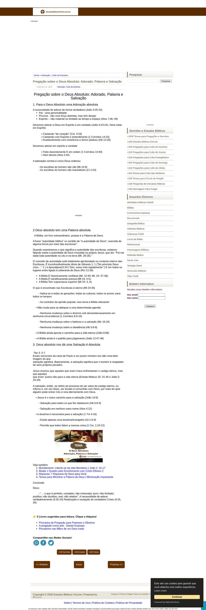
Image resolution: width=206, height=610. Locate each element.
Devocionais (133, 218)
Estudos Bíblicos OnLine (67, 594)
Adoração (45, 75)
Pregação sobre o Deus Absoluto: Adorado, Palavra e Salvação (77, 81)
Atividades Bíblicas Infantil (140, 202)
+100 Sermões (64, 552)
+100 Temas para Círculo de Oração (145, 178)
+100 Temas (94, 552)
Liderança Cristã (135, 234)
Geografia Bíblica (135, 223)
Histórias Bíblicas (135, 228)
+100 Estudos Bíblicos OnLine (142, 141)
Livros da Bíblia (135, 239)
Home (37, 75)
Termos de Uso (81, 602)
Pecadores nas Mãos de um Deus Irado (61, 528)
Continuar (177, 597)
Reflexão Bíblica (135, 255)
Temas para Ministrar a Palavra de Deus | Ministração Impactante (76, 477)
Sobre (67, 602)
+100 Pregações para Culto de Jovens (146, 152)
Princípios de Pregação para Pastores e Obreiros (67, 522)
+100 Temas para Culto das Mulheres (146, 173)
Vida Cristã (132, 276)
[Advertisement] (103, 46)
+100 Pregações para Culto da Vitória (146, 168)
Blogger (37, 597)
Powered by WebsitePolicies (166, 602)
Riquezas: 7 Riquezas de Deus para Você (62, 474)
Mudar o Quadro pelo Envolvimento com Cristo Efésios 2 (71, 471)
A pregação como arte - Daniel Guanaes (62, 525)
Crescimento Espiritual (138, 213)
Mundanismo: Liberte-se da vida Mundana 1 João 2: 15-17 (72, 468)
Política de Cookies (103, 602)
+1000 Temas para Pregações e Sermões (148, 136)
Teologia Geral (134, 265)
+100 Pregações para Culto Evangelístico (148, 157)
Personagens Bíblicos (138, 249)
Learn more (160, 590)
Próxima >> (116, 564)
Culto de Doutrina (60, 75)
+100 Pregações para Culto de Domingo (147, 162)
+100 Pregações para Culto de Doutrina (147, 147)
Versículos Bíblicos (136, 271)
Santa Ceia (132, 260)
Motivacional (133, 244)
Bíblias (130, 207)
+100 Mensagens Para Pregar (142, 189)
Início (79, 564)
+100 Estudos (79, 552)
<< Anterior (42, 564)
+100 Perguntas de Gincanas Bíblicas (146, 183)
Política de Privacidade (129, 602)
